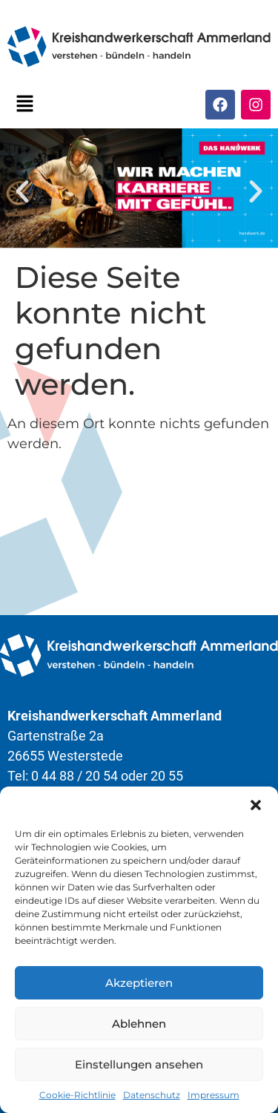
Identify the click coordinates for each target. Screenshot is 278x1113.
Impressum (213, 1094)
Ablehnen (139, 1024)
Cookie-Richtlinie (77, 1094)
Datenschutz (151, 1094)
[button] (255, 805)
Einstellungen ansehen (139, 1064)
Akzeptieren (139, 983)
